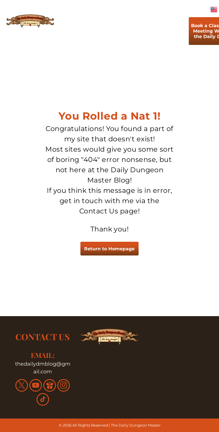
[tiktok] (42, 400)
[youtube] (35, 386)
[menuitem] (78, 32)
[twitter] (21, 386)
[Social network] (49, 386)
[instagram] (63, 386)
